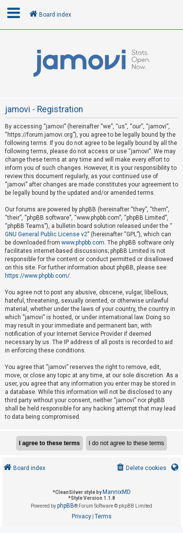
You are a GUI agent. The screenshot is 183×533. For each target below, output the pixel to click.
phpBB (65, 505)
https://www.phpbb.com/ (37, 275)
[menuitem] (140, 468)
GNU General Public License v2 (46, 234)
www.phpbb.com (82, 242)
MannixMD (116, 492)
